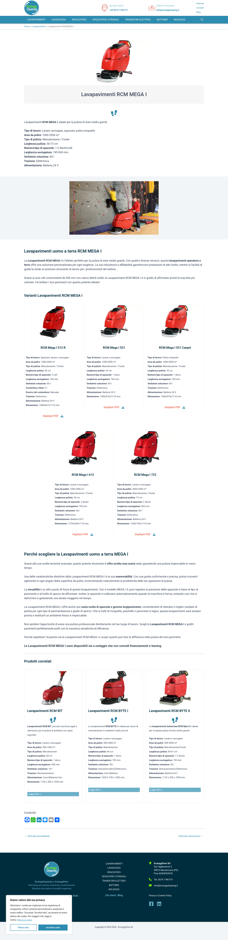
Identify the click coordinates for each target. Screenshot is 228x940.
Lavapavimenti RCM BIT (44, 711)
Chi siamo (110, 903)
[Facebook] (151, 904)
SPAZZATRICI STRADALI (114, 879)
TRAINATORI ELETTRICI (114, 885)
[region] (39, 914)
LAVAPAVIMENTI (114, 863)
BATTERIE (114, 890)
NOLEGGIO (114, 896)
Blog (198, 12)
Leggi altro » (34, 794)
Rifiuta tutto (23, 927)
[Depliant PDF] (53, 416)
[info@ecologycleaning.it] (163, 885)
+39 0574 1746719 (118, 10)
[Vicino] (70, 896)
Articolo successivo (190, 836)
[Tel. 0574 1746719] (160, 879)
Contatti (200, 8)
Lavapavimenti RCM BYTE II (169, 711)
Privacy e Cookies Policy (160, 895)
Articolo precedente (37, 836)
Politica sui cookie (25, 920)
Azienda (200, 3)
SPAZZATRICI (114, 874)
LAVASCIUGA (114, 869)
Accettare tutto (53, 927)
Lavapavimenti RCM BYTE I (108, 711)
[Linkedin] (159, 904)
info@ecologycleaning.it (167, 10)
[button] (202, 19)
